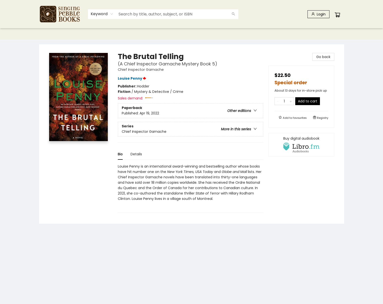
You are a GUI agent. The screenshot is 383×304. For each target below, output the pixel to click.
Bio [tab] (120, 154)
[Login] (318, 14)
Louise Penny (133, 78)
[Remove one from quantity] (278, 101)
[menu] (191, 33)
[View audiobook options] (301, 145)
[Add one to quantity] (291, 101)
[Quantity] (284, 101)
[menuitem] (49, 33)
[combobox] (102, 14)
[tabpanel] (190, 188)
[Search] (233, 14)
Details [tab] (136, 154)
